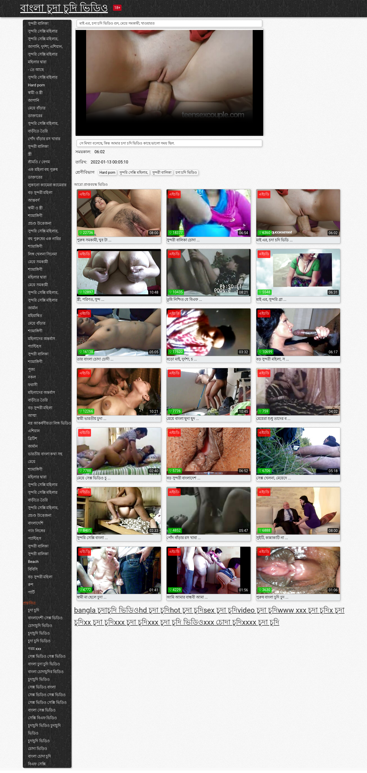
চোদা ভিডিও (37, 748)
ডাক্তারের (35, 116)
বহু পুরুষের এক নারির (44, 238)
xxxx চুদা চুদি (260, 622)
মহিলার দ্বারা (37, 62)
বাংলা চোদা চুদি (39, 756)
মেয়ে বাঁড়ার (36, 108)
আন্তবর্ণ (33, 200)
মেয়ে (31, 461)
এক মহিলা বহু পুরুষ (43, 169)
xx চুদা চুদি (99, 622)
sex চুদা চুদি (220, 610)
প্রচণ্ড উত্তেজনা (39, 223)
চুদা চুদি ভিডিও (39, 641)
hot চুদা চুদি (186, 610)
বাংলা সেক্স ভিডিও (42, 710)
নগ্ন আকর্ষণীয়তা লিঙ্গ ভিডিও (49, 423)
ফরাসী (32, 385)
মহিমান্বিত (35, 315)
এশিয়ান (34, 431)
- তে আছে (36, 69)
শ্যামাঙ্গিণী (35, 215)
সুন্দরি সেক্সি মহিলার (42, 31)
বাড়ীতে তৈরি (38, 131)
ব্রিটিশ (32, 438)
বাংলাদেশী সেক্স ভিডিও (45, 618)
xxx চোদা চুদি (222, 622)
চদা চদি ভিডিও (186, 172)
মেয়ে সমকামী (38, 262)
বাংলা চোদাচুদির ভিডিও (46, 671)
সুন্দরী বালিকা (38, 23)
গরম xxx (34, 648)
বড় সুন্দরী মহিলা (40, 192)
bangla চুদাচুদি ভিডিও (106, 610)
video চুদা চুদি (258, 610)
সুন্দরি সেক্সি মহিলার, (43, 39)
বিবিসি (33, 569)
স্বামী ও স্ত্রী (35, 92)
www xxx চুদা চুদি (304, 610)
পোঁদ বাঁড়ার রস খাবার (44, 139)
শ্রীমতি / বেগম (39, 162)
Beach (33, 561)
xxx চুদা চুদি (131, 622)
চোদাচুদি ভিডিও (40, 625)
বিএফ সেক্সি (37, 764)
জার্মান (33, 308)
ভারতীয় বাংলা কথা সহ (45, 454)
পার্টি (31, 592)
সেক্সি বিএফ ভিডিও (42, 718)
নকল (32, 377)
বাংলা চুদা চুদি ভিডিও (64, 8)
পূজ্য (31, 369)
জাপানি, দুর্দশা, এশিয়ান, (45, 46)
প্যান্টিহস (34, 346)
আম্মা (32, 415)
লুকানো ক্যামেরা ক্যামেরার (47, 185)
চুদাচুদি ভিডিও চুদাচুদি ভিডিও (44, 729)
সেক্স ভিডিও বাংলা (42, 687)
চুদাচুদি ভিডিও (39, 633)
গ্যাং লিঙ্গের (36, 531)
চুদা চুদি (33, 610)
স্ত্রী (30, 154)
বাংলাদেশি (35, 523)
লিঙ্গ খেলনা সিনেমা (42, 254)
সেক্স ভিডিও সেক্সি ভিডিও (47, 702)
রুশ (30, 584)
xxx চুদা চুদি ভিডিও (175, 622)
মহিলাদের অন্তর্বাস (41, 338)
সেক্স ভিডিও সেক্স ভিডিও (47, 656)
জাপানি (33, 100)
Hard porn (36, 85)
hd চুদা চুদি (154, 610)
